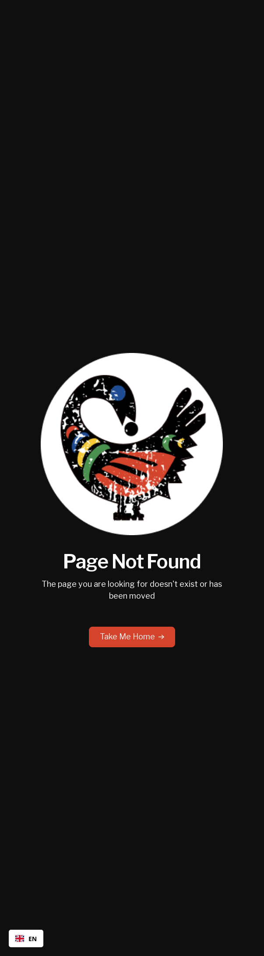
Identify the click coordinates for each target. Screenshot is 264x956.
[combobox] (26, 938)
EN (26, 939)
